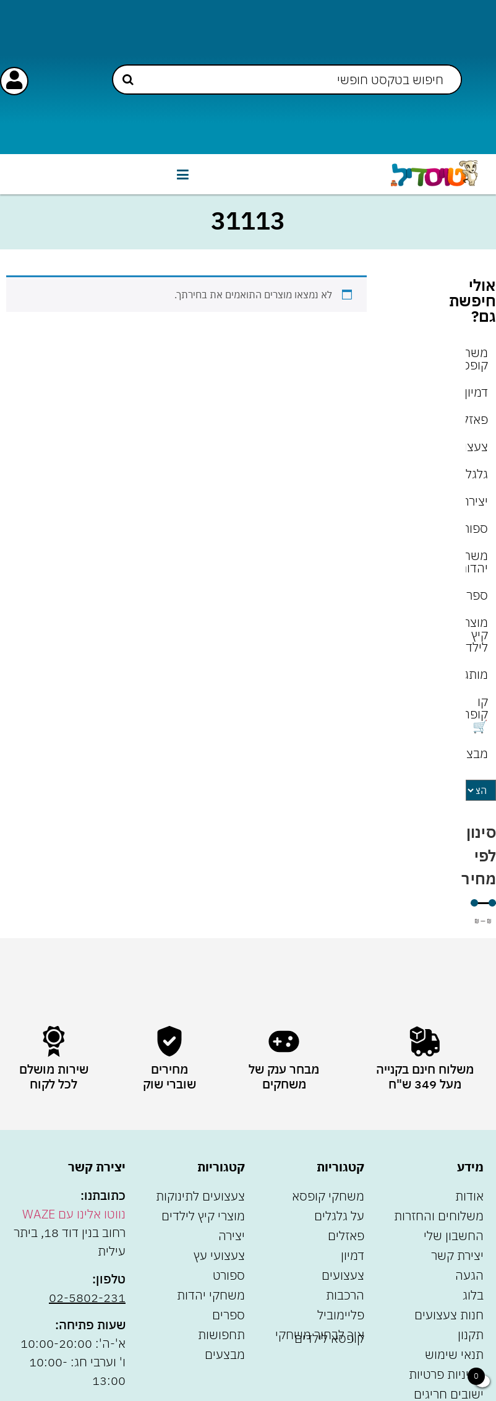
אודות (469, 1196)
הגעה (469, 1275)
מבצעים (477, 753)
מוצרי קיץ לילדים (477, 634)
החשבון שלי (454, 1235)
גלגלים (477, 473)
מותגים (477, 674)
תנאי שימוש (454, 1354)
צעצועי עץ (219, 1255)
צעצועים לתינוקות (200, 1196)
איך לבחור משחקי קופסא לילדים (319, 1336)
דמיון (477, 392)
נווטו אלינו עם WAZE (74, 1213)
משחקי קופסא (477, 358)
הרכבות (345, 1295)
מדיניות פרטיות (446, 1374)
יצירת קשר (457, 1255)
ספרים (477, 595)
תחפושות (221, 1334)
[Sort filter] (481, 790)
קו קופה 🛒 (477, 714)
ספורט (477, 528)
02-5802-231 (87, 1297)
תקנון (471, 1334)
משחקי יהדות (477, 561)
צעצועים (477, 446)
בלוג (473, 1295)
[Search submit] (128, 79)
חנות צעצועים (449, 1314)
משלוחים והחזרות (439, 1215)
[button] (182, 174)
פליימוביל (340, 1314)
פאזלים (477, 419)
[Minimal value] (483, 903)
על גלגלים (339, 1215)
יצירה (477, 501)
